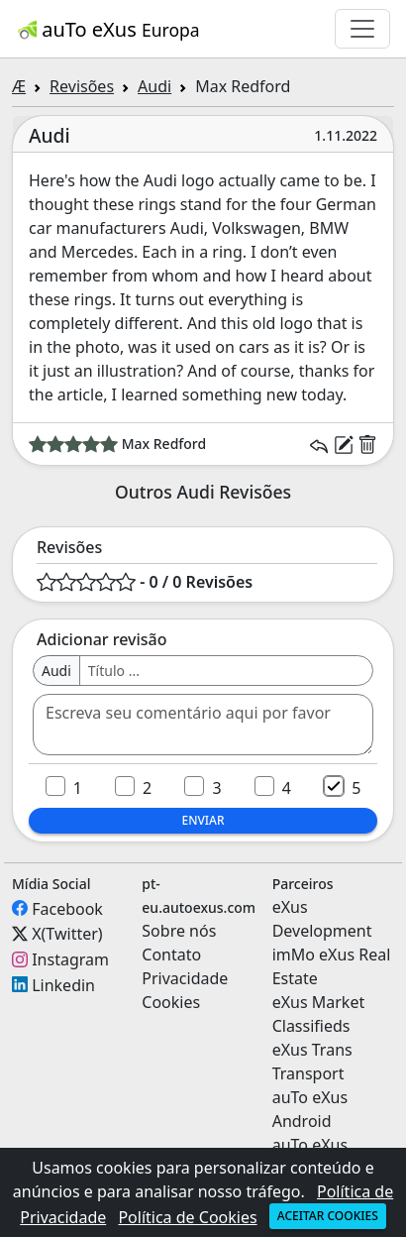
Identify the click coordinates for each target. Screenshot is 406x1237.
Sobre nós (179, 931)
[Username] (226, 670)
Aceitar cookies (327, 1215)
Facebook (67, 908)
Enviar (202, 820)
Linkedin (63, 984)
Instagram (70, 959)
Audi (154, 86)
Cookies (171, 1002)
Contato (171, 954)
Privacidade (185, 978)
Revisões (82, 86)
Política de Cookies (187, 1217)
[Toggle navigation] (362, 29)
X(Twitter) (67, 934)
